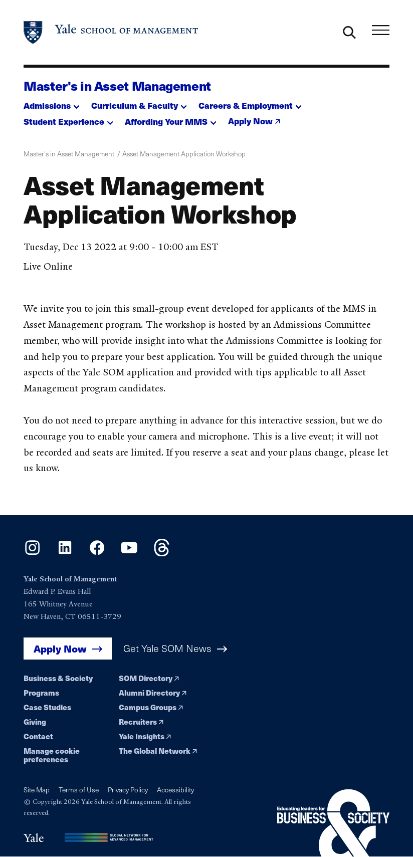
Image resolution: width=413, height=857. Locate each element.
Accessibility (175, 789)
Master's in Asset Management (117, 85)
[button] (52, 102)
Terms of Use (79, 789)
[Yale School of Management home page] (111, 32)
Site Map (37, 789)
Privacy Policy (128, 789)
